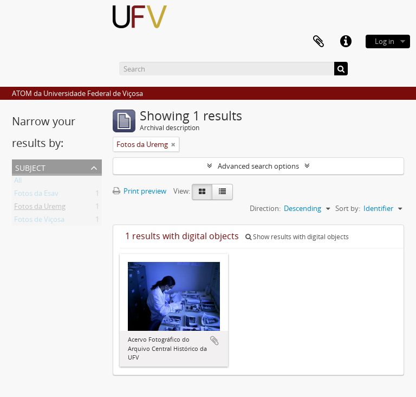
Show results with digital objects (297, 236)
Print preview (139, 191)
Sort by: (347, 208)
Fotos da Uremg (40, 208)
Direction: (265, 208)
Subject (30, 166)
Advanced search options (258, 166)
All (18, 182)
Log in (384, 41)
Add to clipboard (214, 340)
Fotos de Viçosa (39, 221)
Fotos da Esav (36, 195)
